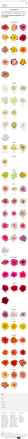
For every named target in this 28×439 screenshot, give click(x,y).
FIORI (2, 394)
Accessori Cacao (4, 405)
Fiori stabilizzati (3, 407)
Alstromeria (3, 401)
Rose (2, 399)
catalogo (6, 16)
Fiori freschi (3, 397)
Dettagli (21, 437)
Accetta (19, 437)
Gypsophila (3, 403)
